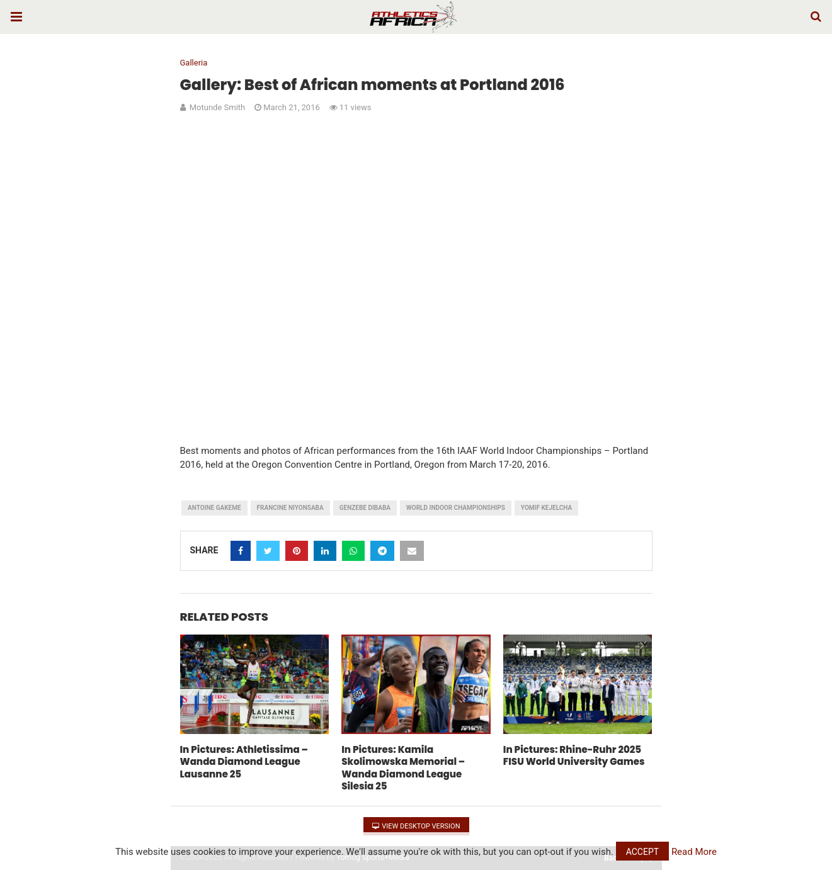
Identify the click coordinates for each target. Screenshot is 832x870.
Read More (694, 851)
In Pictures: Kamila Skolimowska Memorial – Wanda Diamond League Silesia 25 (403, 768)
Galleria (194, 62)
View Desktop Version (416, 826)
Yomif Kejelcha (546, 507)
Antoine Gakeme (214, 507)
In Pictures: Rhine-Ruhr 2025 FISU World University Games (574, 756)
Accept (642, 852)
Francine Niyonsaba (290, 507)
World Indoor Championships (455, 507)
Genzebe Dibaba (364, 507)
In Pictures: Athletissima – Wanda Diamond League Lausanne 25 (244, 762)
